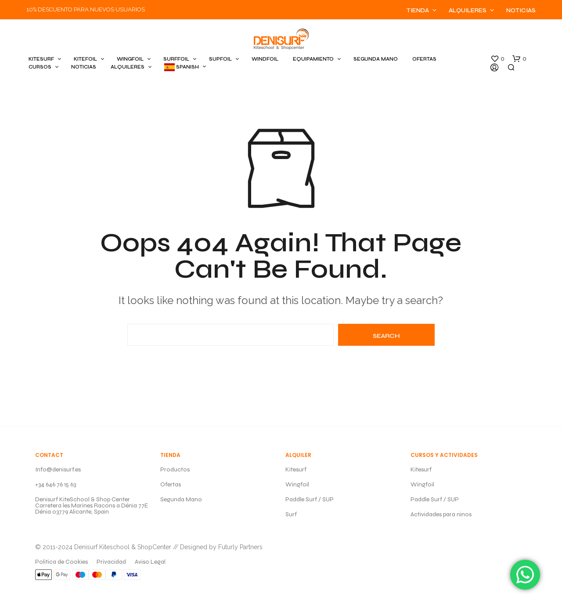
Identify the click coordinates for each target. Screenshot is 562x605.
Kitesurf (295, 469)
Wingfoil (297, 484)
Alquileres (467, 10)
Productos (175, 469)
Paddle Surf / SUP (309, 499)
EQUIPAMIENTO (313, 59)
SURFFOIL (176, 59)
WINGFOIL (130, 59)
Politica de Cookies (61, 561)
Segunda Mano (181, 499)
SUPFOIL (220, 59)
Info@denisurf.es (58, 469)
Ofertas (170, 484)
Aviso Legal (150, 561)
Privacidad (111, 561)
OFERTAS (424, 59)
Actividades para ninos (441, 514)
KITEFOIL (85, 59)
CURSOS (40, 67)
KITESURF (41, 59)
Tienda (418, 10)
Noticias (521, 10)
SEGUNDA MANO (375, 59)
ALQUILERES (127, 67)
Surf (291, 514)
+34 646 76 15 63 (55, 484)
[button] (497, 58)
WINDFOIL (265, 59)
